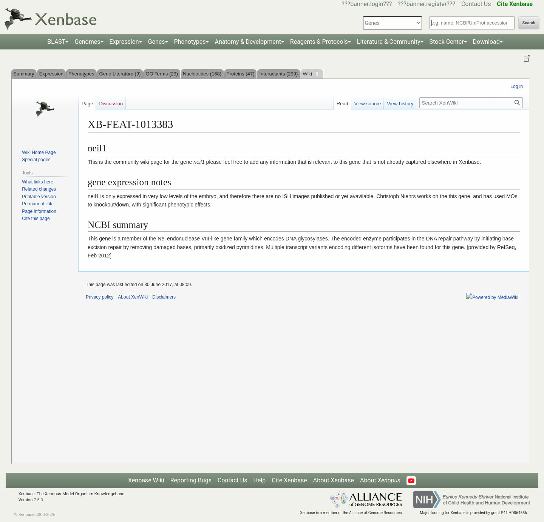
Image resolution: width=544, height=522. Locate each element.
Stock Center (447, 41)
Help (259, 480)
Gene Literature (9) (120, 74)
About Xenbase (333, 480)
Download (486, 41)
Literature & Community (388, 41)
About (380, 480)
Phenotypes (190, 41)
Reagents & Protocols (319, 41)
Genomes (87, 41)
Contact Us (476, 4)
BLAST (56, 41)
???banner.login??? (367, 4)
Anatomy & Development (248, 41)
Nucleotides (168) (202, 74)
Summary (23, 74)
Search (528, 22)
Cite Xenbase (289, 480)
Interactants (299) (278, 74)
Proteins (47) (240, 74)
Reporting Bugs (191, 480)
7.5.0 (38, 499)
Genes (156, 41)
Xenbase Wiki (146, 480)
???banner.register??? (426, 4)
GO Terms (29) (161, 74)
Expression (124, 41)
